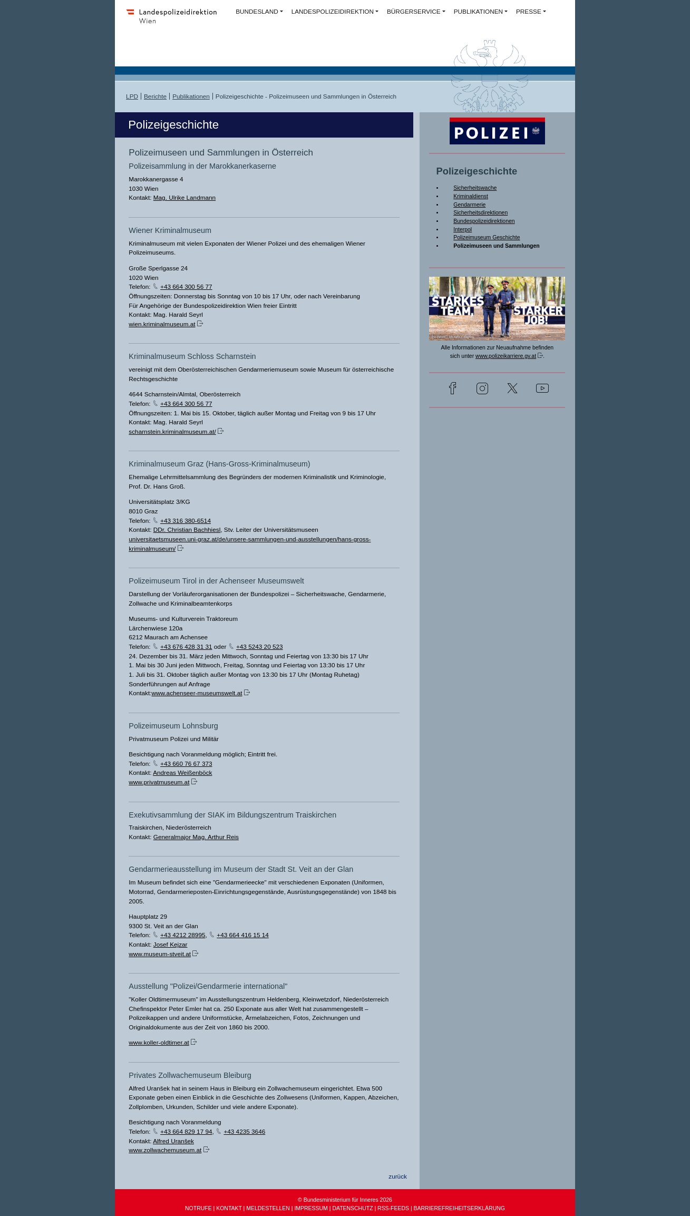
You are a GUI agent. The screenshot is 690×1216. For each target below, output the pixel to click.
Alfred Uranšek (173, 1140)
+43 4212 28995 (182, 934)
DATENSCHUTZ (352, 1208)
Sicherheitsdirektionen (480, 213)
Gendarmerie (469, 205)
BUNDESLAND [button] (257, 11)
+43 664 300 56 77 (186, 286)
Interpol (462, 229)
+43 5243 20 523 (259, 646)
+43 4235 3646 (244, 1131)
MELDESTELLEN (268, 1208)
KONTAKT (228, 1208)
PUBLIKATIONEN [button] (478, 11)
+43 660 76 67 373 (186, 763)
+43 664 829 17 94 (186, 1131)
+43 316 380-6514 (185, 520)
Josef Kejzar (170, 944)
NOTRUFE (198, 1208)
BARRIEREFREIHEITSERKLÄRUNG (459, 1208)
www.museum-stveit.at (160, 953)
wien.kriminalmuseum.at (162, 323)
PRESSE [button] (528, 11)
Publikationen (191, 96)
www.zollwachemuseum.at (165, 1149)
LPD (132, 96)
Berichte (155, 96)
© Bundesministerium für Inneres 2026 (345, 1200)
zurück (397, 1176)
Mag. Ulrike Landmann (184, 197)
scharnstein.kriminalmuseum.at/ (172, 431)
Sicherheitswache (475, 188)
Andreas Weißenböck (182, 772)
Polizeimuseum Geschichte (486, 237)
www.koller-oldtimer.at (159, 1042)
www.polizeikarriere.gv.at (505, 356)
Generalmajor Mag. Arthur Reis (196, 836)
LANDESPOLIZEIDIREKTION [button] (332, 11)
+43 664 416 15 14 (242, 934)
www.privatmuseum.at (159, 782)
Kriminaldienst (470, 196)
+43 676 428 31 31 (186, 646)
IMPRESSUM (310, 1208)
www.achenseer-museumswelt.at (197, 692)
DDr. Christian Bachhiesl (187, 529)
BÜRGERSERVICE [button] (414, 11)
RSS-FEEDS (393, 1208)
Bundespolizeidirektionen (483, 221)
